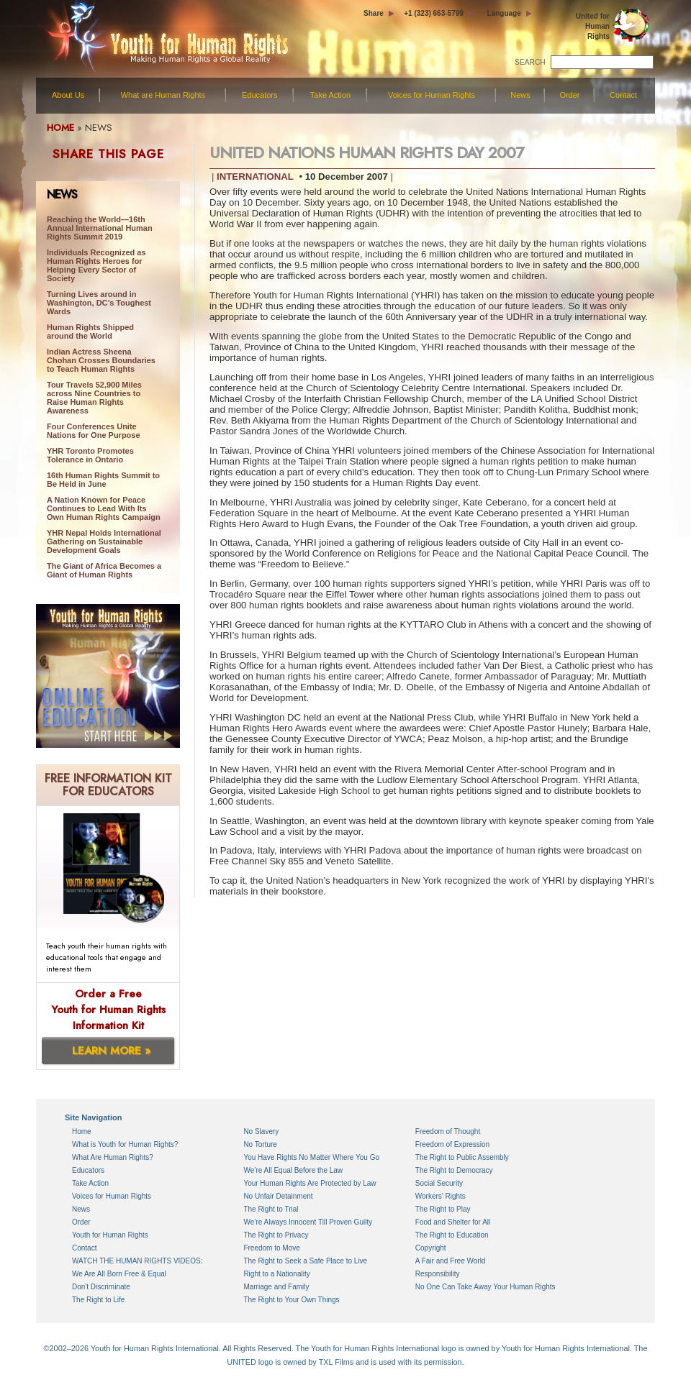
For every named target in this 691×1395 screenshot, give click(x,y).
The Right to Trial (270, 1209)
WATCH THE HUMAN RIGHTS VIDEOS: (137, 1261)
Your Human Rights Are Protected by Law (309, 1183)
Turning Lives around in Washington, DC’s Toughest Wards (99, 303)
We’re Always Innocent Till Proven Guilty (307, 1222)
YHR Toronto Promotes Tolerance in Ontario (90, 455)
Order (569, 95)
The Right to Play (443, 1209)
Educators (260, 95)
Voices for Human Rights (431, 95)
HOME (60, 127)
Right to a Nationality (276, 1274)
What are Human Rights (163, 95)
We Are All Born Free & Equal (119, 1274)
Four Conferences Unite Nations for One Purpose (93, 430)
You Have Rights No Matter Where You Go (311, 1157)
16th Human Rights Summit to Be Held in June (103, 479)
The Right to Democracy (454, 1170)
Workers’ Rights (440, 1196)
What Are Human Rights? (112, 1157)
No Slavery (261, 1131)
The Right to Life (98, 1300)
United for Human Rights (593, 26)
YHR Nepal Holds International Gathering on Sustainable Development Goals (104, 541)
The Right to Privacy (275, 1235)
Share (373, 13)
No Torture (260, 1144)
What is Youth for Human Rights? (125, 1144)
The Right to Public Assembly (462, 1157)
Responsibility (437, 1274)
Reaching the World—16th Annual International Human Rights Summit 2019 (100, 228)
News (520, 95)
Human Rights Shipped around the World (90, 331)
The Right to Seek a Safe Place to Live (305, 1261)
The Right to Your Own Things (291, 1300)
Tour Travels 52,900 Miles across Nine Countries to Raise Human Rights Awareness (94, 397)
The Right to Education (452, 1235)
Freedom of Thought (447, 1131)
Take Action (330, 95)
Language (504, 13)
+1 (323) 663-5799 (434, 13)
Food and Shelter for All (453, 1222)
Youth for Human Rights (110, 1235)
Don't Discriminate (101, 1287)
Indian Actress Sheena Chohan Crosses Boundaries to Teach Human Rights (101, 360)
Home (81, 1131)
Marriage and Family (276, 1287)
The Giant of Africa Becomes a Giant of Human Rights (104, 570)
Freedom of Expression (452, 1144)
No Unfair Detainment (277, 1196)
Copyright (430, 1248)
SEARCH (530, 62)
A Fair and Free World (450, 1261)
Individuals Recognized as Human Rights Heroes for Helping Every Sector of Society (96, 265)
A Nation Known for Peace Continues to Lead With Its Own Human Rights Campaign (104, 508)
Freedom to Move (271, 1248)
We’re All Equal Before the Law (293, 1170)
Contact (623, 95)
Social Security (439, 1183)
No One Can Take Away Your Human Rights (485, 1287)
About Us (68, 95)
